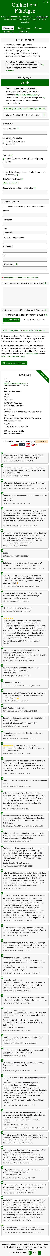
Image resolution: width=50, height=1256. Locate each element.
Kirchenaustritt (42, 16)
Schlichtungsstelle (33, 19)
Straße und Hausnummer (13, 237)
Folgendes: (10, 144)
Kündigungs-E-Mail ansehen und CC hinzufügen (25, 330)
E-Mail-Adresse (9, 264)
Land (5, 228)
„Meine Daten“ (32, 353)
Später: (8, 161)
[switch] (46, 2)
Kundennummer (10, 128)
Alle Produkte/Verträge (15, 141)
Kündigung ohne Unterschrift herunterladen (21, 277)
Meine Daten (8, 31)
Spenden (38, 28)
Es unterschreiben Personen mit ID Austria (25, 315)
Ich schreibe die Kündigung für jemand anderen (25, 206)
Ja (30, 1253)
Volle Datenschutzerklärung (13, 356)
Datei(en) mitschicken (12, 179)
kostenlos (25, 22)
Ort (4, 255)
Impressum (23, 31)
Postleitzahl (7, 246)
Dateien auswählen (11, 183)
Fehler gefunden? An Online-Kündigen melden (25, 108)
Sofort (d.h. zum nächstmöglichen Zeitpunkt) (24, 159)
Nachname (7, 219)
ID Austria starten (11, 319)
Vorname (6, 210)
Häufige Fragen (23, 28)
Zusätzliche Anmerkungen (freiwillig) (18, 188)
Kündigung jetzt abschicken (14, 363)
